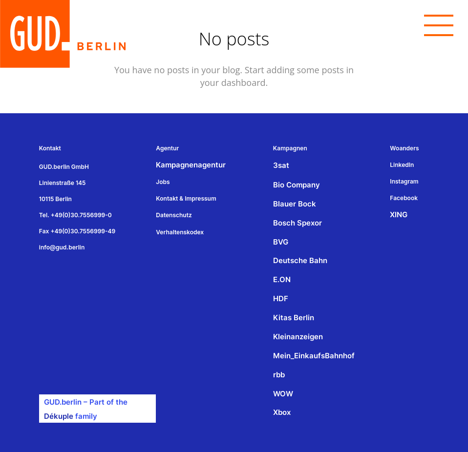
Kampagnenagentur (191, 164)
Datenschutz (173, 215)
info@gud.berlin (62, 247)
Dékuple (58, 416)
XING (398, 214)
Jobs (163, 181)
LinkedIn (402, 164)
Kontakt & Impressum (186, 198)
